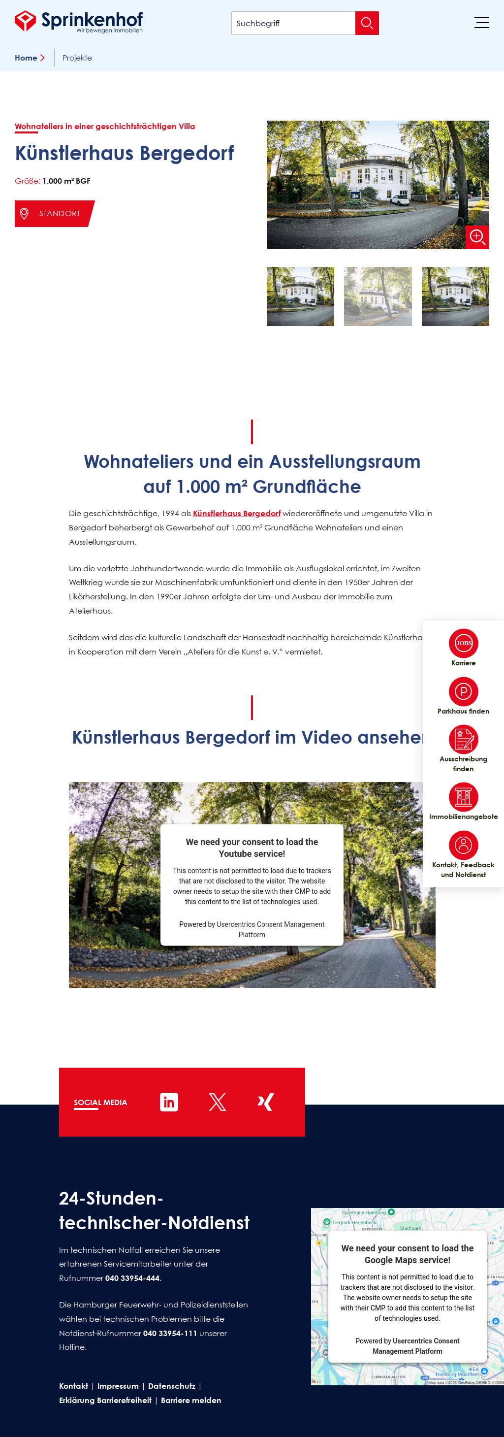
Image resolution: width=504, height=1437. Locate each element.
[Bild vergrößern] (477, 237)
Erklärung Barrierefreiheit (105, 1400)
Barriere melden (191, 1400)
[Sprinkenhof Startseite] (79, 21)
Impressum (118, 1386)
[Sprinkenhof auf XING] (266, 1102)
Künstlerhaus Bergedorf (237, 513)
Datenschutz (171, 1386)
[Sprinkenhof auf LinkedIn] (169, 1102)
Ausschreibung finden (463, 749)
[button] (300, 298)
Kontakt (73, 1386)
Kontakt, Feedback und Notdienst (463, 854)
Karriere (463, 647)
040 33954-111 (170, 1333)
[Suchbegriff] (305, 23)
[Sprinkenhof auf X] (217, 1102)
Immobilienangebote (463, 802)
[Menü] (481, 22)
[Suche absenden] (367, 23)
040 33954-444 (132, 1278)
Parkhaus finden (463, 696)
